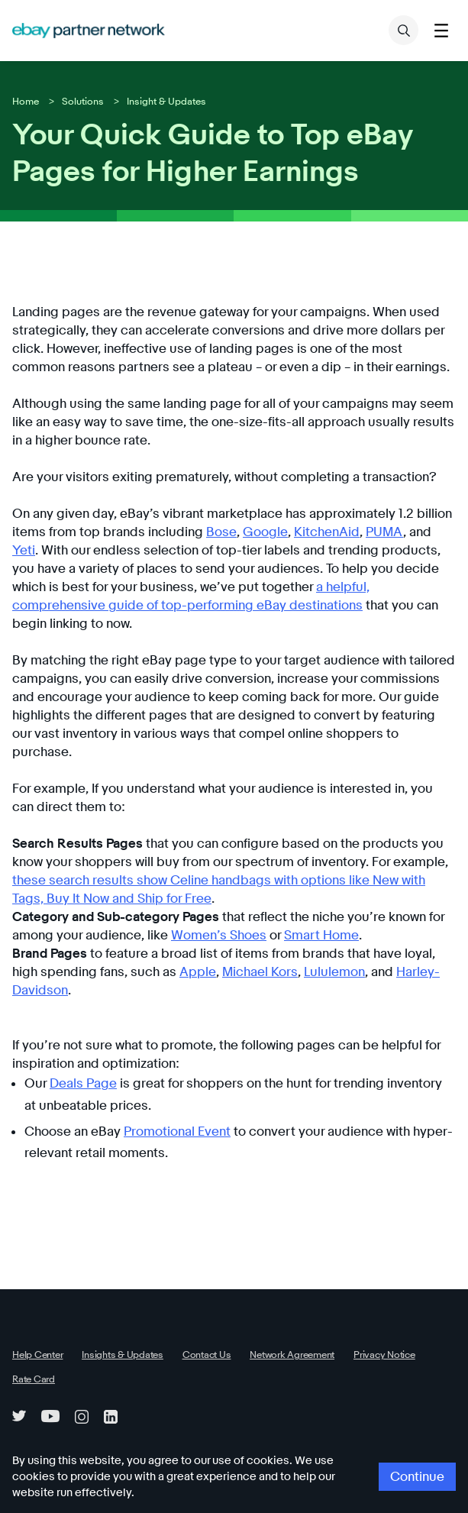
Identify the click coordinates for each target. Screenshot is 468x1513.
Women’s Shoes (202, 898)
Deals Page (79, 1028)
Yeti (374, 531)
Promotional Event (168, 1076)
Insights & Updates (114, 1299)
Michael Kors (213, 935)
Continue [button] (419, 1485)
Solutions (78, 100)
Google (207, 531)
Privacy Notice (358, 1299)
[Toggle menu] (441, 30)
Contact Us (193, 1299)
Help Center (35, 1299)
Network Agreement (271, 1299)
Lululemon (283, 935)
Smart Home (298, 898)
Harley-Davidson (387, 935)
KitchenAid (263, 531)
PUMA (316, 531)
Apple (155, 935)
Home (24, 100)
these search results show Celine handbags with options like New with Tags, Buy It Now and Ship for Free (232, 843)
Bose (166, 531)
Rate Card (32, 1323)
